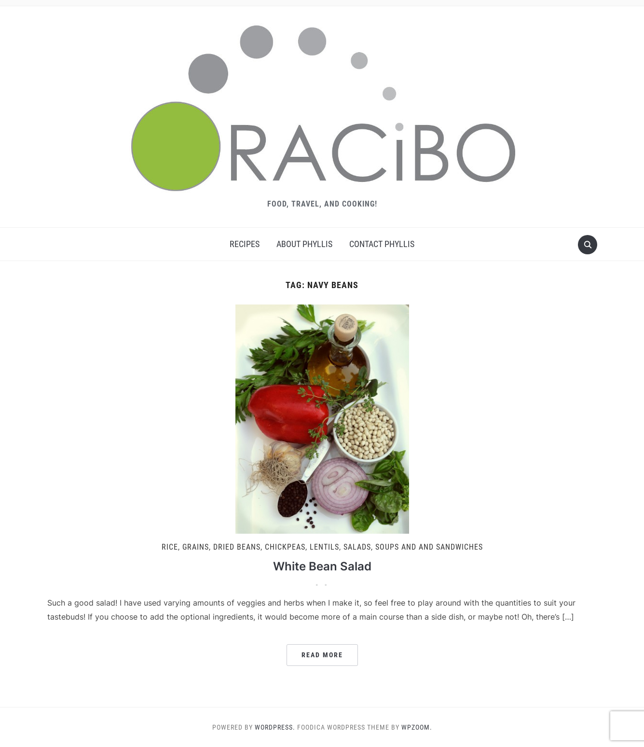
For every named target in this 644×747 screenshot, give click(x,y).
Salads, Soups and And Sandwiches (413, 547)
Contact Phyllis (381, 244)
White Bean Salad (322, 566)
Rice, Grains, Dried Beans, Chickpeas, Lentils (250, 547)
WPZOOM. (416, 727)
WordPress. (275, 727)
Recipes (245, 244)
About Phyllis (304, 244)
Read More (322, 655)
